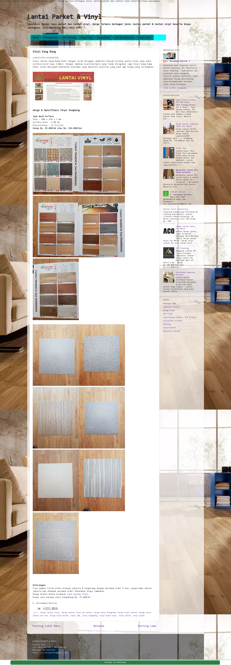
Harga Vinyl (87, 37)
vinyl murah (125, 616)
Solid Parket (39, 43)
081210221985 (48, 650)
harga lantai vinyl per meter (77, 613)
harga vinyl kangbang (105, 613)
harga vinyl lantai (127, 613)
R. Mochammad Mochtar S (178, 61)
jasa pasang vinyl (77, 594)
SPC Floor (168, 314)
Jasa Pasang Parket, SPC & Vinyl (180, 317)
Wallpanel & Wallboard (61, 43)
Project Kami (144, 37)
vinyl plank (139, 616)
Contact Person (177, 192)
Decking (167, 324)
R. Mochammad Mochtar (45, 603)
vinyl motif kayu (108, 616)
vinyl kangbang (89, 616)
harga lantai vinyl (50, 613)
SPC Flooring (69, 37)
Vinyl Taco (181, 148)
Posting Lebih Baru (46, 626)
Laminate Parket (171, 307)
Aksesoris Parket (171, 331)
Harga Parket (103, 37)
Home (36, 37)
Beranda (99, 626)
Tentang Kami (51, 37)
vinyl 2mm (75, 616)
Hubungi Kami (169, 304)
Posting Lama (147, 626)
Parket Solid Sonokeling (175, 209)
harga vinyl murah (59, 616)
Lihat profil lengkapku (175, 88)
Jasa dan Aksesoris (124, 37)
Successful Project (173, 321)
